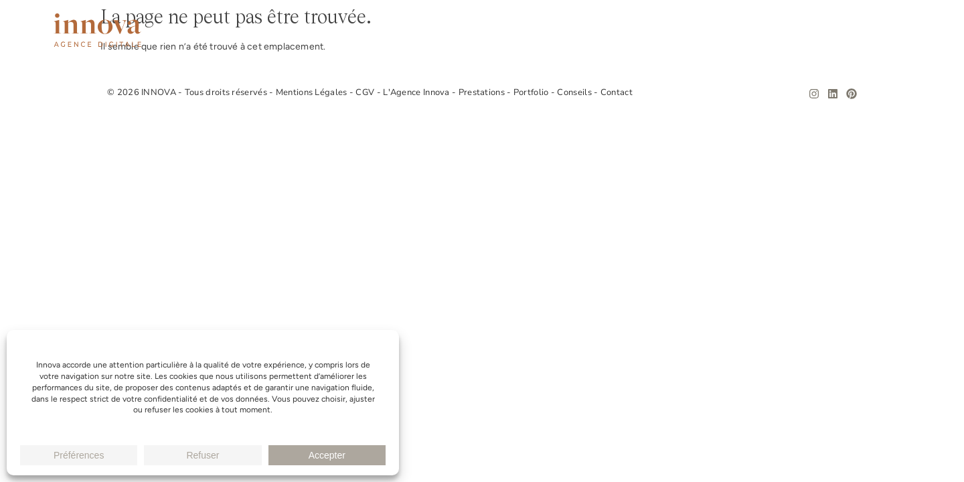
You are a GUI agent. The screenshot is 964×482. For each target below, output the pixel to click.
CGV (365, 92)
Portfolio (750, 30)
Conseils (821, 30)
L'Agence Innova (417, 92)
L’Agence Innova (574, 30)
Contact (888, 30)
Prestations (671, 30)
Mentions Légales (312, 92)
